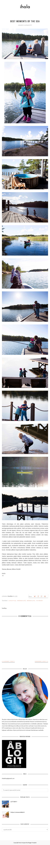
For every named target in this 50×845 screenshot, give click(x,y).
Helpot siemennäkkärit (18, 812)
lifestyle (12, 600)
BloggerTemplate (32, 842)
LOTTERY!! (14, 801)
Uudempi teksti (9, 661)
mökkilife (31, 600)
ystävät (39, 600)
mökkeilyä (21, 600)
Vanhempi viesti (41, 661)
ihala (25, 7)
